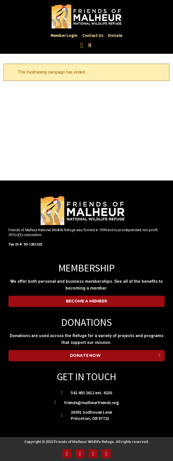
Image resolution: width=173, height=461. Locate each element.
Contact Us (92, 35)
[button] (81, 45)
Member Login (64, 35)
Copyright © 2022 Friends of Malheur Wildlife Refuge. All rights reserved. (86, 442)
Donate (115, 35)
